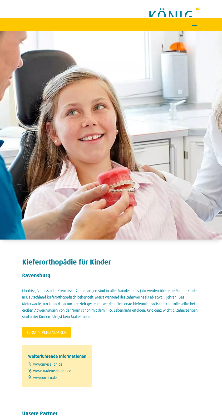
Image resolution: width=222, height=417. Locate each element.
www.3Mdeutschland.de (52, 371)
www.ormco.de (45, 377)
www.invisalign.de (47, 364)
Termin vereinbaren (47, 332)
